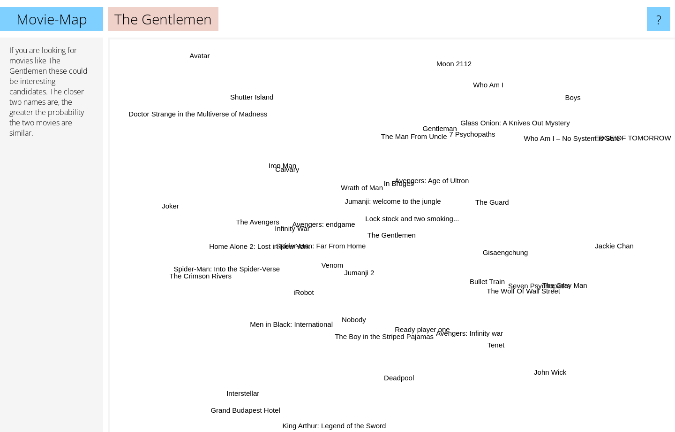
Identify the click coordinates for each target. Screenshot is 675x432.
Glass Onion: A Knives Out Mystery (509, 122)
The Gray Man (558, 286)
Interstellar (240, 400)
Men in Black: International (289, 322)
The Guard (488, 204)
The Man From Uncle (416, 130)
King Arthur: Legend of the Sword (336, 426)
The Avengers (259, 219)
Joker (171, 206)
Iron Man (281, 162)
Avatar (196, 50)
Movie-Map (51, 19)
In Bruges (396, 184)
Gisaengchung (506, 256)
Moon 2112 (454, 58)
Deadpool (401, 384)
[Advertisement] (51, 289)
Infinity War (292, 225)
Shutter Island (249, 93)
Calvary (286, 173)
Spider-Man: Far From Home (321, 244)
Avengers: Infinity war (479, 335)
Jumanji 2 (366, 276)
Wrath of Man (361, 185)
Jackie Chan (624, 246)
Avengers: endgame (326, 223)
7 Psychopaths (470, 134)
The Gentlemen (392, 235)
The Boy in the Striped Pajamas (383, 335)
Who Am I (484, 89)
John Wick (554, 379)
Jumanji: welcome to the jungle (402, 196)
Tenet (502, 349)
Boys (569, 100)
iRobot (304, 294)
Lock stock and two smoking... (413, 218)
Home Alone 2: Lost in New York (251, 246)
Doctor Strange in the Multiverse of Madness (194, 107)
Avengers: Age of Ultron (435, 177)
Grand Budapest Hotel (245, 411)
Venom (333, 266)
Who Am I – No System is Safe (577, 136)
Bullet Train (482, 283)
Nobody (350, 324)
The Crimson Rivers (201, 277)
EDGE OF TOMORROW (632, 140)
